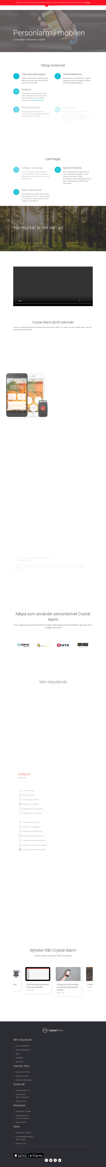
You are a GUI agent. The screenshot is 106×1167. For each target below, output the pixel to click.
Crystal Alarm (19, 39)
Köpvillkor (19, 1058)
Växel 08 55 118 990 (23, 1112)
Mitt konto (19, 1062)
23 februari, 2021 (92, 987)
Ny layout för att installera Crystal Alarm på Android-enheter (68, 987)
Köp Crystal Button (23, 1046)
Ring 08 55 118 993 (23, 1072)
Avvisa (87, 2)
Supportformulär (22, 1076)
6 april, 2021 (30, 990)
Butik (18, 1054)
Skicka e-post (21, 1101)
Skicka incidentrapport (24, 1080)
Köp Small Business (23, 1050)
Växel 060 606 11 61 (23, 1090)
